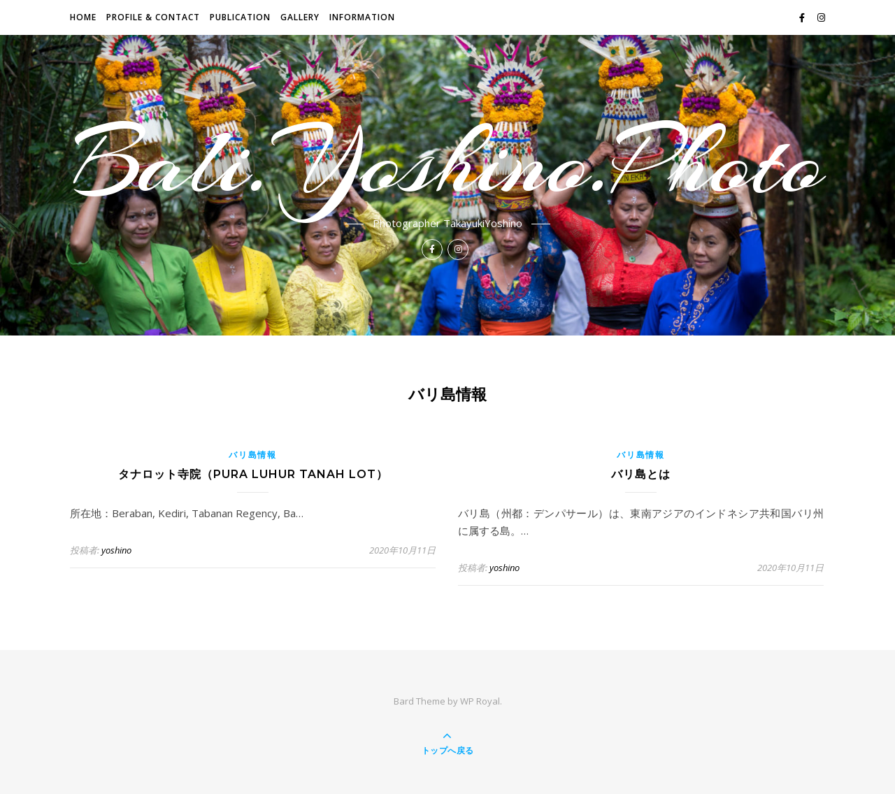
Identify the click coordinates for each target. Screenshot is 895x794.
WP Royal (480, 701)
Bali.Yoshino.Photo (447, 162)
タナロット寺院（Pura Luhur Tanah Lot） (253, 474)
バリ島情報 (253, 455)
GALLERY (300, 17)
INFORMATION (362, 17)
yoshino (116, 550)
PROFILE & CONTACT (153, 17)
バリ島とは (641, 474)
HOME (83, 17)
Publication (240, 17)
